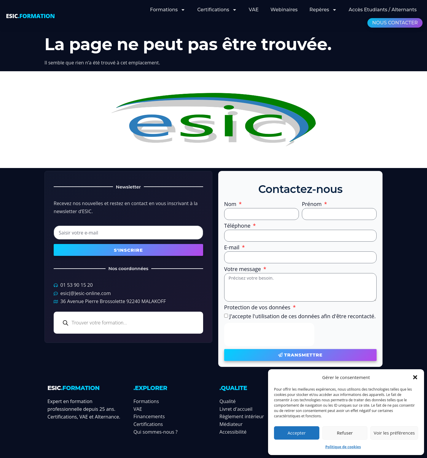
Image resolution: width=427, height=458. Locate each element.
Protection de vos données (258, 308)
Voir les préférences (394, 433)
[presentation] (269, 334)
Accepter (297, 433)
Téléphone (238, 226)
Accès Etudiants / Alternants (383, 9)
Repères (323, 9)
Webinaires (283, 9)
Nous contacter (395, 23)
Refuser (345, 433)
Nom (231, 204)
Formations (167, 9)
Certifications (217, 9)
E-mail (232, 248)
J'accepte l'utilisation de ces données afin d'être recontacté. (303, 316)
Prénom (312, 204)
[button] (415, 377)
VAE (254, 9)
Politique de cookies (343, 446)
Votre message (243, 269)
